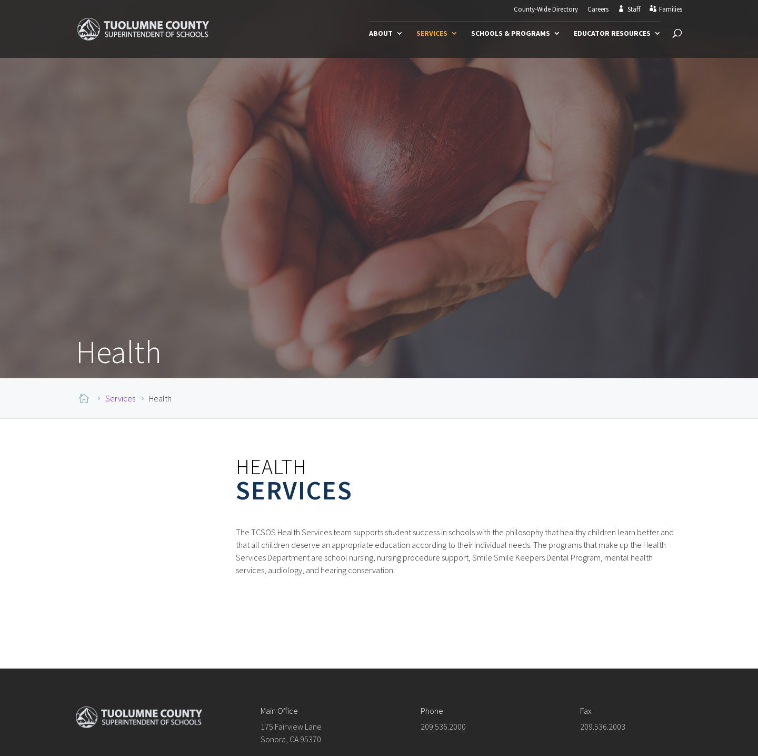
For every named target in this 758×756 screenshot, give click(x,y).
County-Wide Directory (546, 10)
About (381, 34)
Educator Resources (612, 34)
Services (431, 34)
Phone (432, 709)
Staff (633, 9)
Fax (586, 709)
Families (670, 9)
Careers (598, 10)
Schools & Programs (510, 34)
